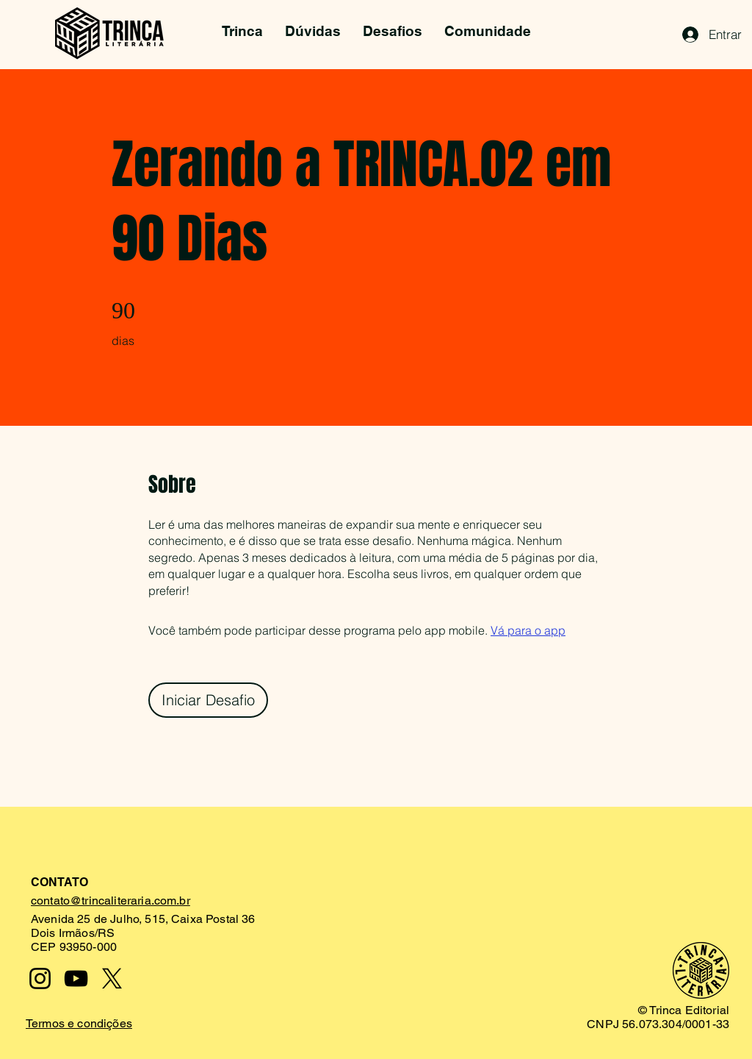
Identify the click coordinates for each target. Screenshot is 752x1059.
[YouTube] (76, 978)
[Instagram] (40, 978)
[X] (112, 978)
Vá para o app (528, 630)
